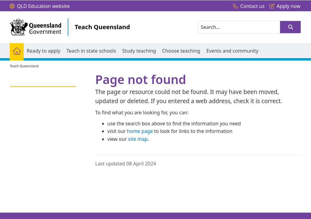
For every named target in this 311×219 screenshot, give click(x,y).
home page (140, 131)
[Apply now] (283, 6)
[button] (290, 27)
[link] (43, 84)
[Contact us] (247, 6)
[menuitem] (17, 50)
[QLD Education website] (40, 6)
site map (138, 139)
